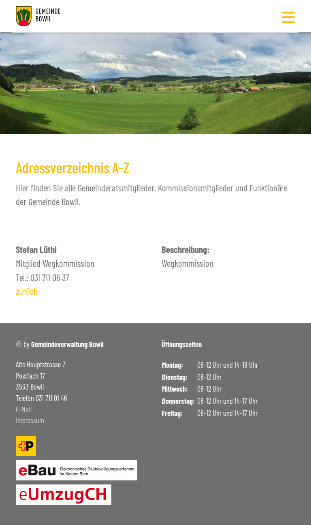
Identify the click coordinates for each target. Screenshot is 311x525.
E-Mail (24, 409)
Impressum (30, 420)
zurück (26, 291)
